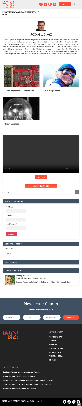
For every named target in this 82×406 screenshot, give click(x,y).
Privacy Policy (55, 352)
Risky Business (12, 124)
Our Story (53, 345)
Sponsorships (55, 337)
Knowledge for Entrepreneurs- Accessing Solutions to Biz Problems (28, 380)
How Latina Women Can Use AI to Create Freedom (21, 372)
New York (9, 249)
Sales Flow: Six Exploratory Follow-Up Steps (19, 388)
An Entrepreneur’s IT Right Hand (19, 90)
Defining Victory (52, 90)
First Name (9, 207)
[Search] (77, 192)
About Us (53, 341)
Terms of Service (56, 356)
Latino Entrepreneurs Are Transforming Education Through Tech (27, 384)
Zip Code (9, 216)
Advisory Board (56, 348)
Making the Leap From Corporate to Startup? (19, 376)
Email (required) (12, 224)
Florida (8, 254)
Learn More (41, 177)
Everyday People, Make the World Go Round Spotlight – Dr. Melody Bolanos (43, 282)
